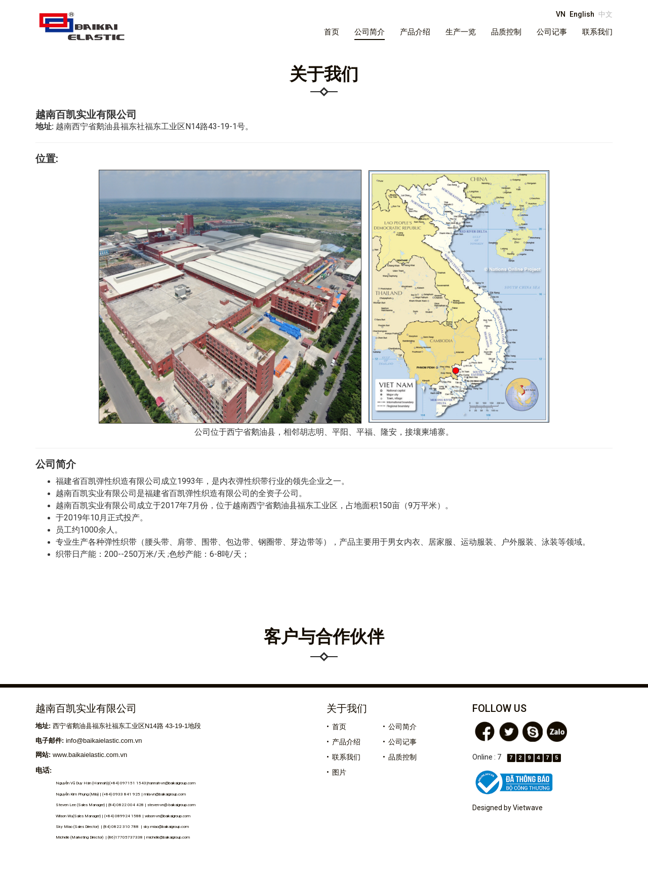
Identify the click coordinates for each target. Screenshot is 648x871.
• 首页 (336, 727)
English (582, 14)
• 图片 (336, 772)
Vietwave (528, 808)
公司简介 (369, 31)
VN (560, 14)
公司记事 (552, 31)
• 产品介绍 (343, 742)
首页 (331, 31)
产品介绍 (415, 31)
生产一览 (461, 31)
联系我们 (597, 31)
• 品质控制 (400, 757)
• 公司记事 (400, 742)
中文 (605, 14)
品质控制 (506, 31)
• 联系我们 (343, 757)
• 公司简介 (400, 727)
